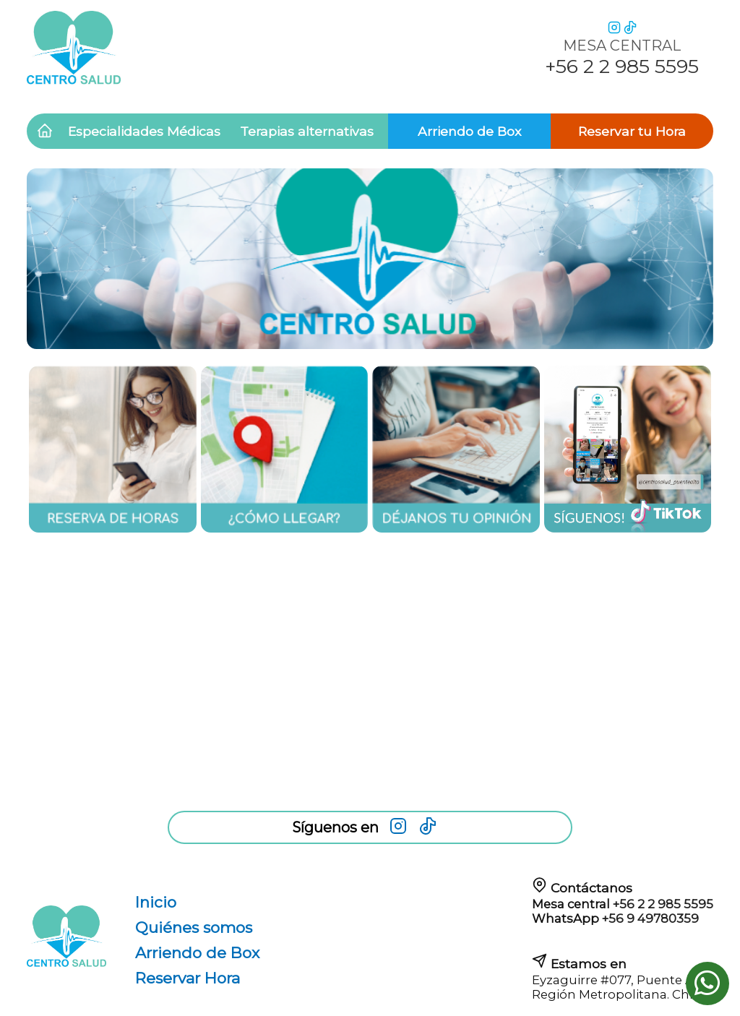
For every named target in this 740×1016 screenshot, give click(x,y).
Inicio (155, 902)
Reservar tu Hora (632, 131)
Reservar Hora (187, 978)
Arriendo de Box (469, 131)
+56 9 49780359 (650, 918)
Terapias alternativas (307, 131)
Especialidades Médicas (144, 131)
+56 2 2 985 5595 (663, 904)
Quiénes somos (193, 927)
